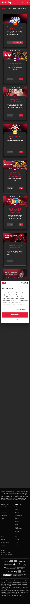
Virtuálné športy (4, 515)
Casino (2, 518)
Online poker (3, 512)
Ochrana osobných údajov (18, 528)
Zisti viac (10, 42)
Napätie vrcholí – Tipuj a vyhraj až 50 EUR (15, 28)
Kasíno (9, 9)
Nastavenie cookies (17, 532)
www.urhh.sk (24, 582)
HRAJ (21, 224)
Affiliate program (18, 506)
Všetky (4, 9)
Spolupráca (17, 521)
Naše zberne (3, 545)
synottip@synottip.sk (5, 542)
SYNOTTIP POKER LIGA (15, 136)
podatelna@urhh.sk (16, 582)
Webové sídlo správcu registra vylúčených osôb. (11, 496)
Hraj (21, 79)
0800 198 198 (3, 539)
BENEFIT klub (17, 509)
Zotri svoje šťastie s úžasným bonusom (15, 100)
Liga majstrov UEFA (18, 42)
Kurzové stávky (22, 9)
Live (2, 509)
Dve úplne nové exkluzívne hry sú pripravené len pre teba (15, 174)
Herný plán (17, 518)
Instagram (17, 542)
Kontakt (16, 524)
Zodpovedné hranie (18, 515)
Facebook (17, 539)
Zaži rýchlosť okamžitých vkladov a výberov (15, 283)
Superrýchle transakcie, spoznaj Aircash (15, 246)
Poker (14, 9)
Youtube (16, 545)
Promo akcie (17, 512)
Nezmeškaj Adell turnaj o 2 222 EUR (15, 64)
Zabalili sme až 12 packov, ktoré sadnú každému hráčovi (15, 210)
